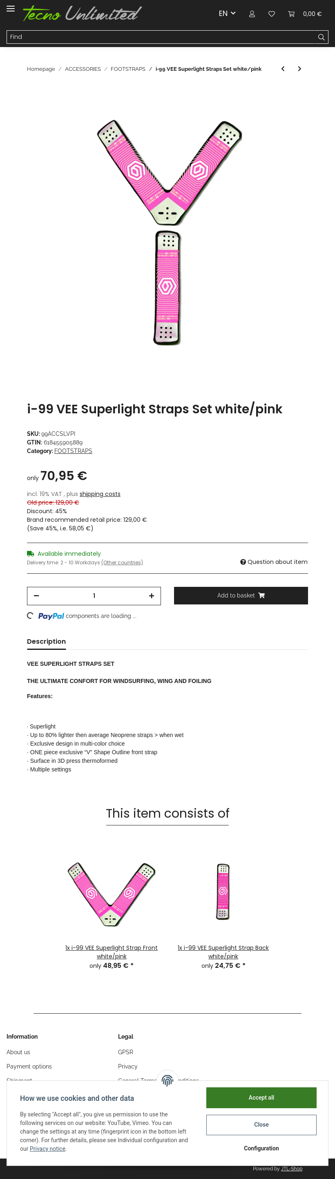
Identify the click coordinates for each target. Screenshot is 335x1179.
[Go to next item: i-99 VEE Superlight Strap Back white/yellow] (299, 69)
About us (18, 1052)
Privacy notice (47, 1148)
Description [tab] (46, 641)
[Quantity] (94, 596)
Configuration (261, 1148)
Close (261, 1124)
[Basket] (304, 13)
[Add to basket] (241, 595)
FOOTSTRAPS (73, 451)
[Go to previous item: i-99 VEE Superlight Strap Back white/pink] (283, 69)
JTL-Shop (291, 1169)
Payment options (29, 1066)
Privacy (128, 1066)
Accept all (261, 1097)
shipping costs (100, 494)
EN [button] (223, 13)
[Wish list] (271, 13)
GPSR (125, 1052)
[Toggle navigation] (11, 5)
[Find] (161, 37)
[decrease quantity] (36, 596)
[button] (252, 13)
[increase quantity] (152, 596)
